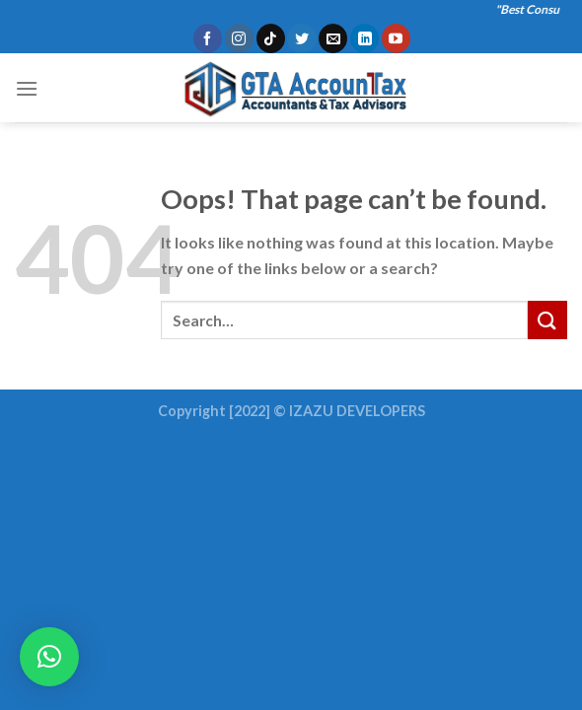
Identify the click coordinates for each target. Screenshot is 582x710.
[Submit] (547, 320)
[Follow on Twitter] (301, 38)
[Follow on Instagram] (239, 38)
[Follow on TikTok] (270, 38)
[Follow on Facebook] (207, 38)
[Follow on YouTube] (396, 38)
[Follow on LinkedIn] (364, 38)
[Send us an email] (333, 38)
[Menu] (26, 88)
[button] (49, 656)
